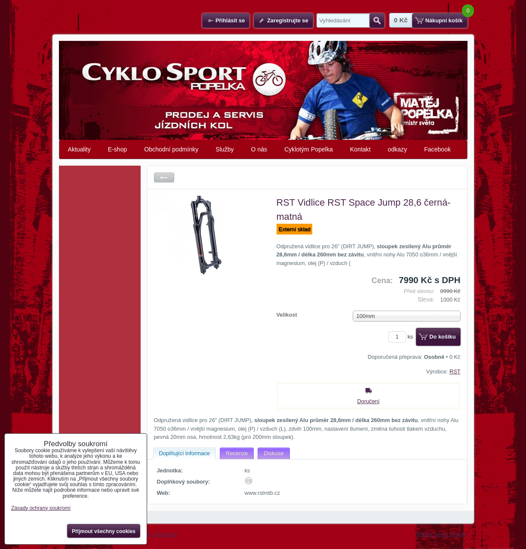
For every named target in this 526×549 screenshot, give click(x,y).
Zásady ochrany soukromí (41, 508)
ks (402, 336)
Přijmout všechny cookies (103, 531)
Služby (224, 149)
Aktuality (79, 149)
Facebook (437, 149)
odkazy (397, 149)
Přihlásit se (230, 20)
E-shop (117, 149)
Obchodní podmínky (171, 149)
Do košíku (442, 336)
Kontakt (360, 149)
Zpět (164, 177)
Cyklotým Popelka (308, 149)
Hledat (377, 20)
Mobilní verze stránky (441, 534)
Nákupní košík (444, 20)
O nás (259, 149)
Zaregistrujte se (287, 20)
